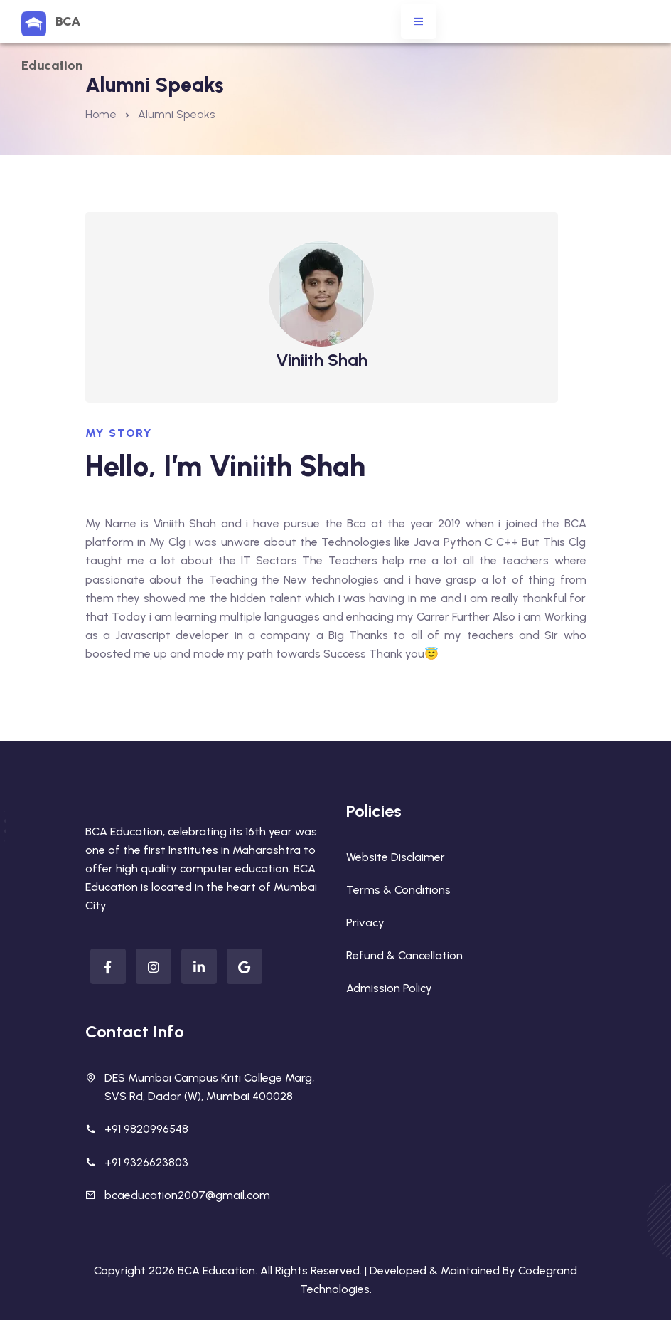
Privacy (365, 922)
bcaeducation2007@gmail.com (187, 1195)
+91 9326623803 (146, 1162)
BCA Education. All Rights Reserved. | (274, 1270)
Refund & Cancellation (404, 955)
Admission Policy (389, 988)
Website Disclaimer (395, 857)
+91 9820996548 (146, 1129)
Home (101, 114)
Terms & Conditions (398, 890)
